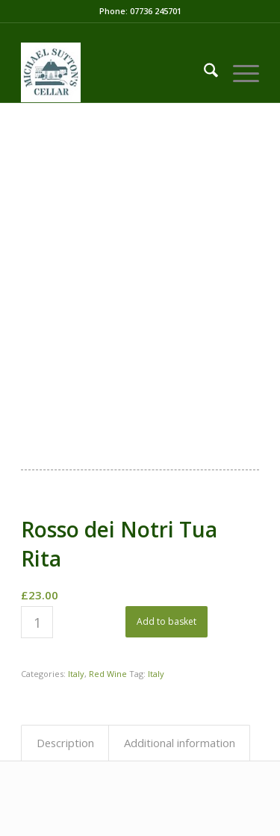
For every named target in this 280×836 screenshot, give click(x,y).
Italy (76, 673)
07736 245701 (155, 10)
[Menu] (238, 72)
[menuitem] (203, 72)
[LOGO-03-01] (116, 72)
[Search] (203, 72)
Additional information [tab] (179, 742)
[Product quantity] (37, 622)
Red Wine (108, 673)
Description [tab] (65, 742)
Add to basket (166, 621)
